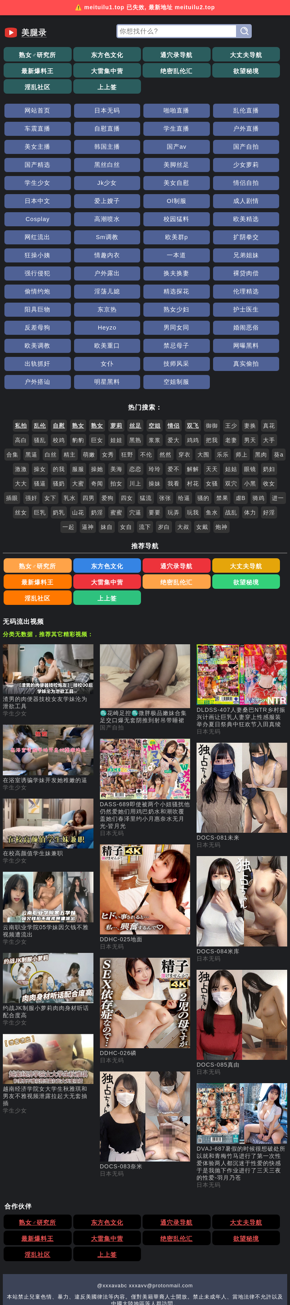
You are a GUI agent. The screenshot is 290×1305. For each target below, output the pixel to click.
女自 (126, 456)
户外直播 (145, 112)
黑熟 (135, 370)
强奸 (31, 427)
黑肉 (261, 384)
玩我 (193, 442)
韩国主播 (258, 112)
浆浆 (155, 370)
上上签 (259, 71)
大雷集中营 (31, 71)
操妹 (155, 413)
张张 (165, 427)
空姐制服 (145, 311)
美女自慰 (201, 148)
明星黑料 (88, 311)
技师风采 (201, 293)
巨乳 (40, 442)
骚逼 (40, 413)
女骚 (212, 413)
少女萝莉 (31, 148)
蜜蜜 (116, 442)
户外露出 (145, 221)
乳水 (70, 427)
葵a (279, 384)
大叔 (183, 456)
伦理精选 (201, 239)
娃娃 (116, 370)
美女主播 (201, 112)
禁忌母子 (258, 275)
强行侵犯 (88, 221)
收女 (269, 413)
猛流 (146, 427)
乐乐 (223, 384)
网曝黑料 (31, 293)
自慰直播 (31, 112)
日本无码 (88, 94)
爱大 (174, 370)
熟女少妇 (88, 257)
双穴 (231, 413)
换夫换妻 (201, 221)
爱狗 (108, 427)
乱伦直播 (201, 94)
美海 (116, 398)
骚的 (203, 427)
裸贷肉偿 (258, 221)
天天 (212, 398)
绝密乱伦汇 (88, 71)
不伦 (146, 384)
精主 (70, 384)
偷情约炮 (31, 239)
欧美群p (31, 203)
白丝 (51, 384)
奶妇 (269, 398)
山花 (78, 442)
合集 (12, 384)
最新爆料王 (259, 54)
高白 (21, 370)
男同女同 (31, 275)
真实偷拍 (258, 293)
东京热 (31, 257)
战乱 (231, 442)
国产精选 (145, 130)
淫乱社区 (201, 71)
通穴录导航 (145, 54)
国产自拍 (88, 130)
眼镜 (250, 398)
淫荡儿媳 (88, 239)
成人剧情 (201, 167)
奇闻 (97, 413)
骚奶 (59, 413)
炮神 (221, 456)
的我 (59, 398)
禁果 (222, 427)
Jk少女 (145, 148)
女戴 (202, 456)
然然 (166, 384)
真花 (269, 355)
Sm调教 (258, 185)
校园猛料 (88, 185)
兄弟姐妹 (31, 221)
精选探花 (145, 239)
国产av (31, 130)
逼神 (88, 456)
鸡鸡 (193, 370)
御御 (212, 355)
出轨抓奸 (88, 293)
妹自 (107, 456)
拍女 (116, 413)
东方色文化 (88, 54)
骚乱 (40, 370)
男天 (250, 370)
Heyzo (259, 257)
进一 (278, 427)
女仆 (145, 293)
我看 (174, 413)
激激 (21, 398)
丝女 (21, 442)
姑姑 (231, 398)
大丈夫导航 (202, 54)
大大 (21, 413)
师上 (242, 384)
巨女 (97, 370)
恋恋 (135, 398)
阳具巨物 (258, 239)
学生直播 (88, 112)
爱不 (174, 398)
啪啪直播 (145, 94)
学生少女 (88, 148)
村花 (193, 413)
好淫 (269, 442)
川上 (135, 413)
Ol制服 (145, 167)
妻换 (250, 355)
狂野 (127, 384)
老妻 (231, 370)
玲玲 (155, 398)
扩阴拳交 (88, 203)
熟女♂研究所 (31, 54)
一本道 (259, 203)
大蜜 (78, 413)
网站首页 (31, 94)
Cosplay (259, 167)
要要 (155, 442)
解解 (193, 398)
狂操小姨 (145, 203)
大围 (203, 384)
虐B (241, 427)
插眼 (12, 427)
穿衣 (184, 384)
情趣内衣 (201, 203)
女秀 (108, 384)
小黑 (250, 413)
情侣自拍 (258, 148)
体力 (250, 442)
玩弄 (174, 442)
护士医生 (145, 257)
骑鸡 (259, 427)
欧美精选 (145, 185)
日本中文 (31, 167)
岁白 (164, 456)
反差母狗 (201, 257)
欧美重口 (201, 275)
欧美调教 (145, 275)
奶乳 (59, 442)
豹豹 (78, 370)
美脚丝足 (258, 130)
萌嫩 (89, 384)
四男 (89, 427)
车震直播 (258, 94)
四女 (127, 427)
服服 (78, 398)
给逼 (184, 427)
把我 (212, 370)
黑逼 (31, 384)
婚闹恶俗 (88, 275)
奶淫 (97, 442)
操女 (40, 398)
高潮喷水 (31, 185)
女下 (50, 427)
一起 (68, 456)
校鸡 (59, 370)
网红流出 (201, 185)
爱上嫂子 (88, 167)
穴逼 (135, 442)
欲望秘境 (145, 71)
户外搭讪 (31, 311)
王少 (231, 355)
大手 (269, 370)
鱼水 (212, 442)
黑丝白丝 (201, 130)
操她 (97, 398)
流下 (145, 456)
